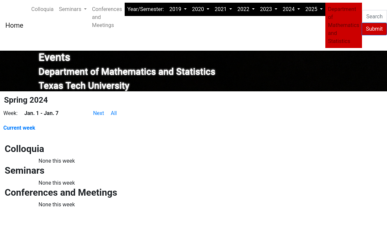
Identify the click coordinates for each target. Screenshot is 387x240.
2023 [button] (266, 9)
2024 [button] (289, 9)
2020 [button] (198, 9)
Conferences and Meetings (107, 17)
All (114, 113)
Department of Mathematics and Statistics (343, 25)
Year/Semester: (145, 9)
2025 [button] (312, 9)
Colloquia (42, 9)
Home (14, 25)
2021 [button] (221, 9)
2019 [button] (176, 9)
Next (98, 113)
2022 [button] (244, 9)
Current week (19, 128)
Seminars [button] (71, 9)
